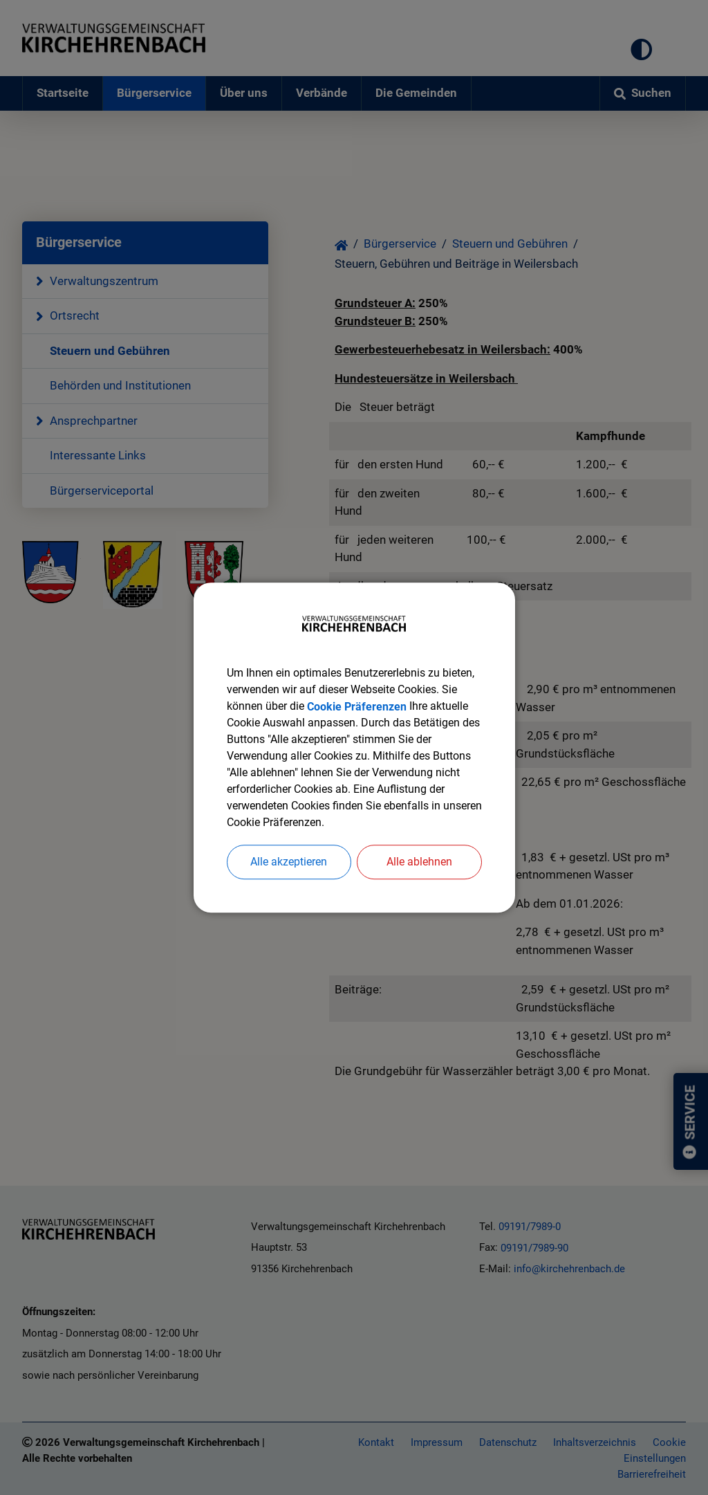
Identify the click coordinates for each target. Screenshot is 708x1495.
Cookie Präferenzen (357, 706)
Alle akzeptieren (288, 861)
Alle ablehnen (419, 861)
